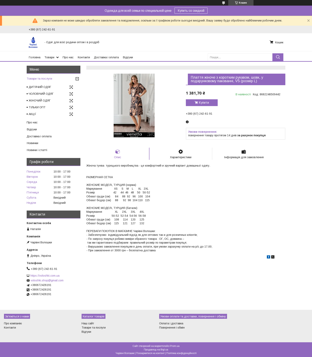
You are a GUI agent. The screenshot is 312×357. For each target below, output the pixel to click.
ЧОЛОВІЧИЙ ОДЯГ (41, 93)
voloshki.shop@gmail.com (47, 280)
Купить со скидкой (191, 10)
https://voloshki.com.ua (44, 275)
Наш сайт (88, 323)
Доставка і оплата (106, 57)
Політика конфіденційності (181, 353)
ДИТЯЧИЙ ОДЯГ (40, 87)
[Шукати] (277, 57)
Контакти (84, 57)
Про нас (68, 57)
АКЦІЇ (32, 114)
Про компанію (13, 323)
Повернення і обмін (172, 327)
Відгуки (128, 57)
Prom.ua (174, 346)
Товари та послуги (39, 78)
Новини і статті (37, 150)
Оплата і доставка (171, 323)
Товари (49, 57)
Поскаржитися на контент (150, 353)
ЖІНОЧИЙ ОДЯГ (40, 100)
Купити (204, 102)
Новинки (32, 143)
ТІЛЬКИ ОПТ (37, 107)
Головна (34, 57)
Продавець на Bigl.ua (156, 349)
